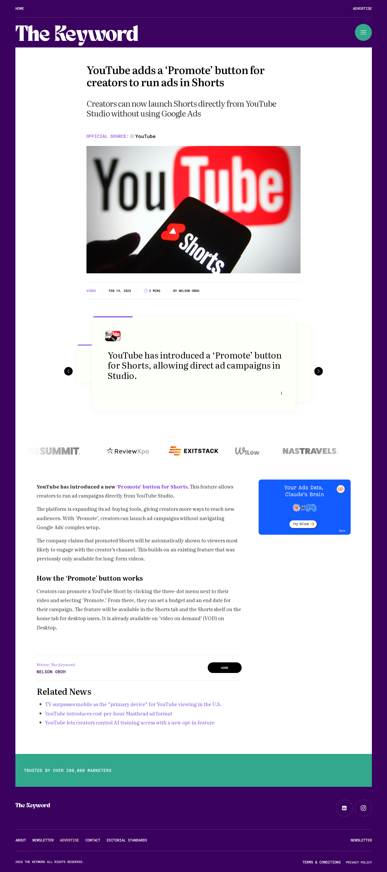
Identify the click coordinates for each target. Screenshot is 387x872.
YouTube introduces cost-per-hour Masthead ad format (109, 713)
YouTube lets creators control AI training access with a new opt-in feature (130, 722)
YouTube (145, 136)
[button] (68, 370)
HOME (224, 668)
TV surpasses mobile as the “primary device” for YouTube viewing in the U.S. (133, 704)
